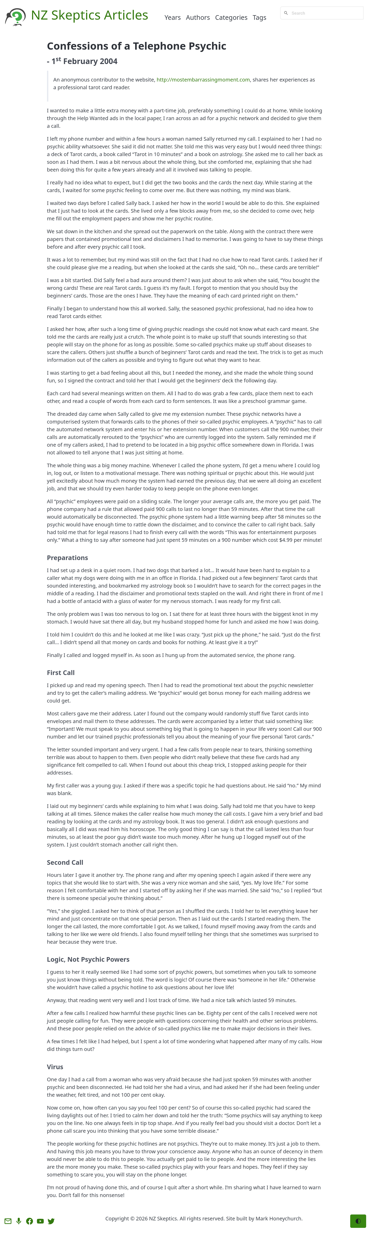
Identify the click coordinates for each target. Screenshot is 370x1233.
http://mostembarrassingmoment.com (203, 79)
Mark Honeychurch (278, 1218)
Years (172, 17)
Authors (198, 17)
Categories (231, 17)
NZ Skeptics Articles (89, 14)
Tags (259, 17)
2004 (109, 61)
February (80, 61)
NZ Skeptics (163, 1218)
